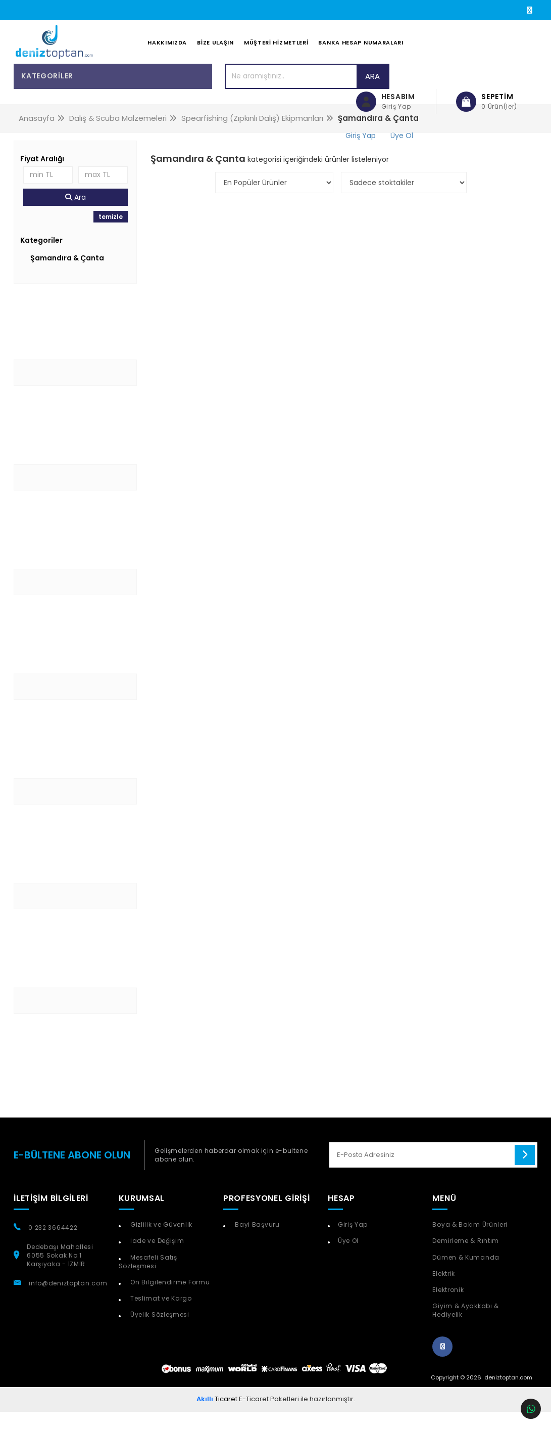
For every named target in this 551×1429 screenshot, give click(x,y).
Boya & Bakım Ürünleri (470, 1242)
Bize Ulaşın (215, 51)
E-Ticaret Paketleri (269, 1416)
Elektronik (448, 1307)
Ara (305, 93)
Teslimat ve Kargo (160, 1315)
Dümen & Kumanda (465, 1274)
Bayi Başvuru (256, 1242)
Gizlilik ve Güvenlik (160, 1242)
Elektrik (443, 1290)
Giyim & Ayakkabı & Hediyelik (465, 1327)
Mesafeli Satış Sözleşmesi (148, 1278)
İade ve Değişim (156, 1258)
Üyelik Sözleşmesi (158, 1331)
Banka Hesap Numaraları (360, 51)
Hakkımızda (167, 51)
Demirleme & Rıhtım (465, 1258)
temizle (110, 234)
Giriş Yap (353, 1242)
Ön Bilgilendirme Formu (169, 1299)
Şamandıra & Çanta (67, 275)
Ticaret (216, 1416)
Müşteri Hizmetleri (276, 51)
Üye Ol (348, 1258)
